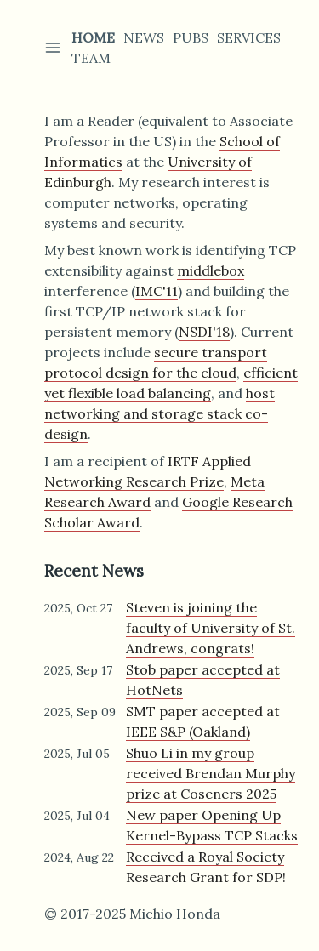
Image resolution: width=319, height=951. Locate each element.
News (143, 37)
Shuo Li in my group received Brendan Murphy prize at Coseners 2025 (210, 773)
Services (249, 37)
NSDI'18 (204, 331)
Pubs (190, 37)
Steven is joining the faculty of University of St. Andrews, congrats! (210, 628)
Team (91, 57)
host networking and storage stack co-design (159, 413)
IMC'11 (156, 290)
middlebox (210, 270)
